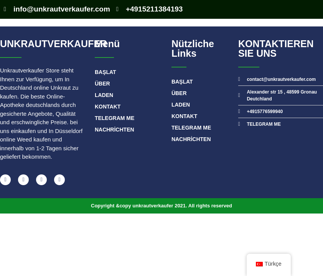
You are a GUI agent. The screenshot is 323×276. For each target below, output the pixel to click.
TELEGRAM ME (114, 118)
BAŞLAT (105, 72)
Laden (104, 95)
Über (102, 83)
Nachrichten (114, 130)
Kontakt (107, 107)
